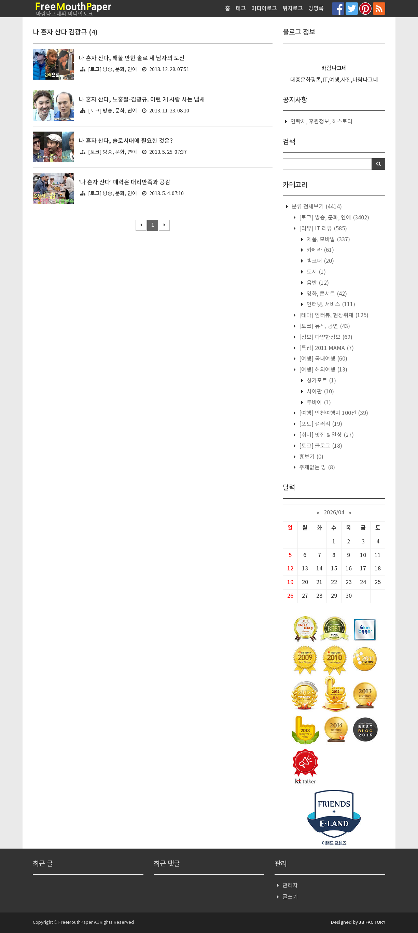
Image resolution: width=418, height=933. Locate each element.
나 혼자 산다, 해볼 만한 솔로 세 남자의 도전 (132, 58)
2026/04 (334, 513)
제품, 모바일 (327, 239)
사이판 (319, 392)
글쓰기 (290, 897)
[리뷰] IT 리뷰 (322, 229)
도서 (315, 272)
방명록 (316, 8)
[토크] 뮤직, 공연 (324, 326)
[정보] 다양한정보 (325, 337)
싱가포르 (320, 381)
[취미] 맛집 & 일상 (326, 435)
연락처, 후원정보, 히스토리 (321, 122)
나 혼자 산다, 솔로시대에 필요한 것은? (126, 141)
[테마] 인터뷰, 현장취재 (333, 315)
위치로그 (292, 8)
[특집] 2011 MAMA (326, 348)
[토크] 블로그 (320, 446)
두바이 (318, 403)
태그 (241, 8)
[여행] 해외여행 (322, 370)
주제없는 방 (316, 467)
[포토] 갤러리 (320, 424)
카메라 (319, 250)
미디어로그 (264, 8)
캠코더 (319, 261)
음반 (317, 283)
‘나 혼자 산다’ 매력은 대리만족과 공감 (124, 182)
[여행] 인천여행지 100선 (333, 413)
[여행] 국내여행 (322, 359)
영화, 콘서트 (326, 294)
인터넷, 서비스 (330, 304)
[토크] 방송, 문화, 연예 (112, 69)
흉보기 (310, 457)
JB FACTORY (372, 922)
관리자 (290, 885)
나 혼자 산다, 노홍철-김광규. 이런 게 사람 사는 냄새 (142, 99)
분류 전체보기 (316, 207)
